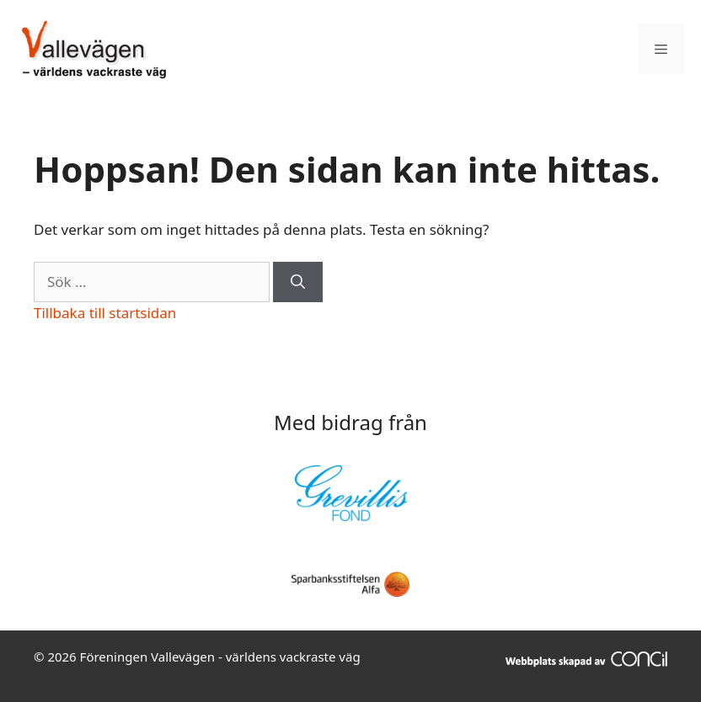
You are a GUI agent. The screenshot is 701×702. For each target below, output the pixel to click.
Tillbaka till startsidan (105, 312)
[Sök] (298, 282)
